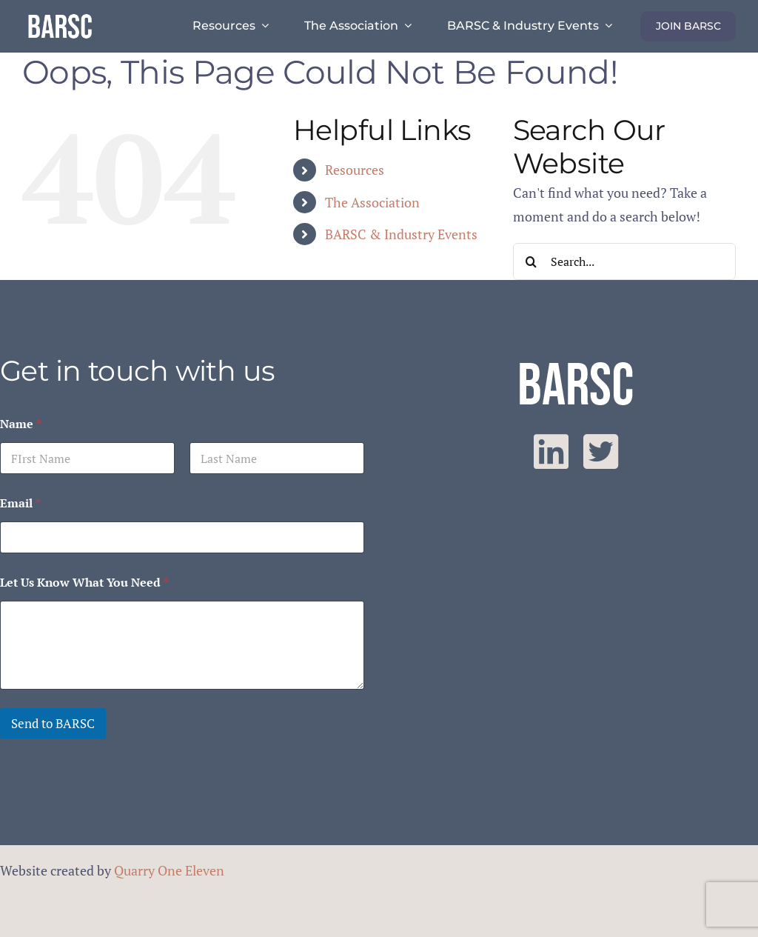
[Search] (531, 261)
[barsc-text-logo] (60, 16)
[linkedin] (551, 452)
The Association (372, 202)
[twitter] (600, 452)
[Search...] (624, 261)
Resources (354, 170)
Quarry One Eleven (169, 870)
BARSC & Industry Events (401, 234)
